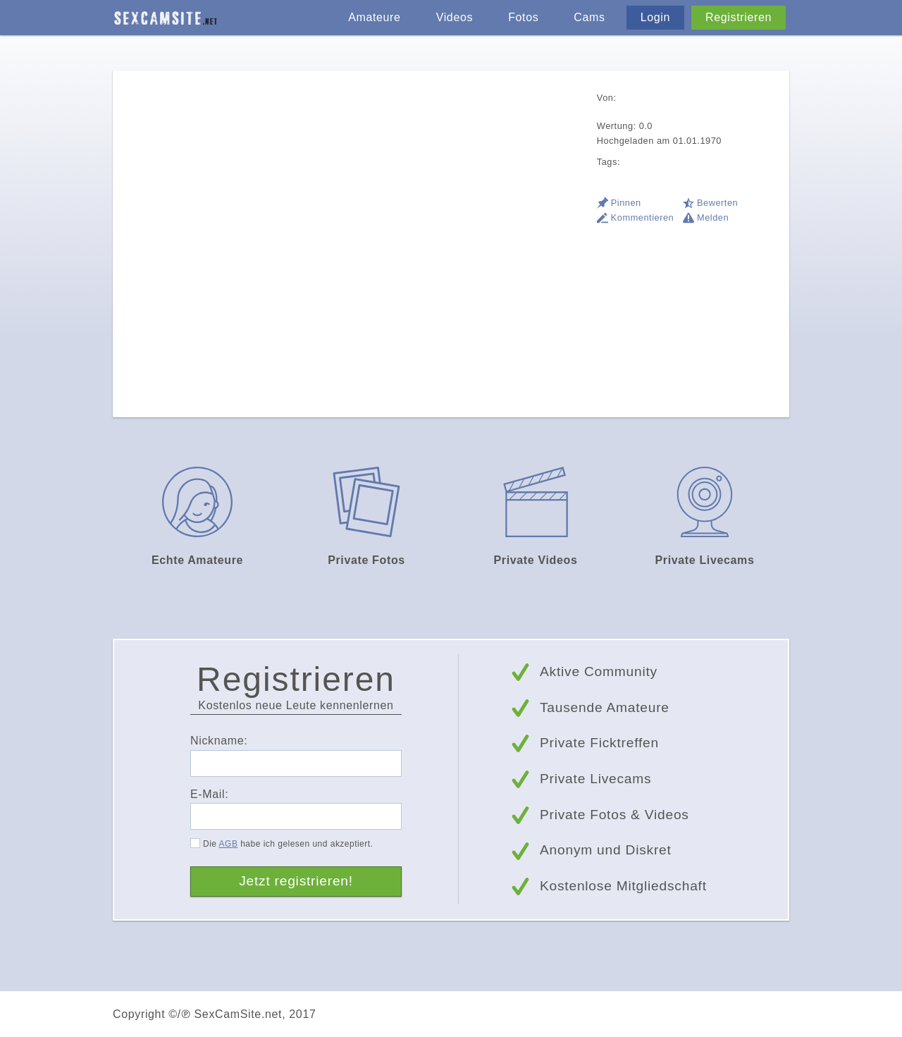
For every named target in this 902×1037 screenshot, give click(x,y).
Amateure (374, 17)
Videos (454, 17)
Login (655, 17)
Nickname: (218, 741)
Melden (713, 217)
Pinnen (626, 202)
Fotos (523, 17)
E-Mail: (209, 794)
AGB (228, 844)
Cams (589, 17)
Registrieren (738, 17)
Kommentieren (642, 217)
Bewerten (717, 202)
